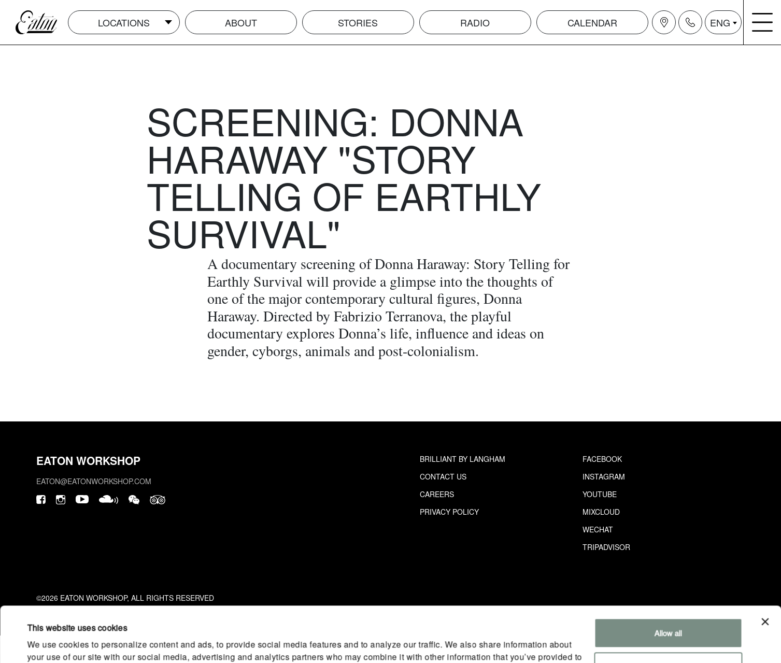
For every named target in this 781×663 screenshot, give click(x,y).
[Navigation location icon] (664, 22)
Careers (437, 494)
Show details (48, 642)
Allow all (668, 577)
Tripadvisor (606, 547)
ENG (720, 22)
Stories (358, 22)
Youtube (600, 494)
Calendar (592, 22)
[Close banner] (765, 566)
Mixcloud (601, 511)
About (241, 22)
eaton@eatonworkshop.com (93, 481)
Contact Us (443, 476)
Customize (668, 611)
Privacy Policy (449, 511)
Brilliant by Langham (462, 459)
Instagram (604, 476)
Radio (475, 22)
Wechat (598, 529)
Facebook (602, 459)
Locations (124, 22)
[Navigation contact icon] (690, 22)
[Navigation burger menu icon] (762, 22)
